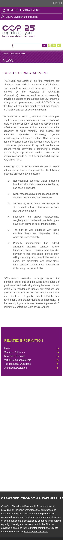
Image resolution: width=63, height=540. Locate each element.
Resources (14, 54)
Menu (57, 3)
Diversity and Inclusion (36, 531)
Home (5, 54)
